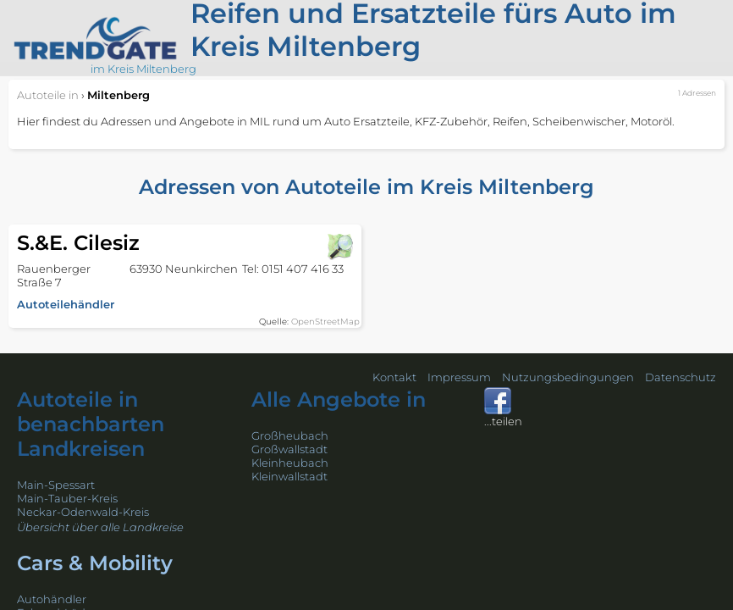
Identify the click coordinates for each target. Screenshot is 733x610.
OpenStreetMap (325, 321)
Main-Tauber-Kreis (67, 498)
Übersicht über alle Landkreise (100, 527)
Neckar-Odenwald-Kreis (83, 511)
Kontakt (394, 377)
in (48, 95)
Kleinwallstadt (289, 476)
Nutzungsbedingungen (568, 377)
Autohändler (51, 599)
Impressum (459, 377)
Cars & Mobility (95, 563)
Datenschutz (680, 377)
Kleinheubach (289, 462)
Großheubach (289, 435)
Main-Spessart (56, 484)
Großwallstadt (289, 449)
